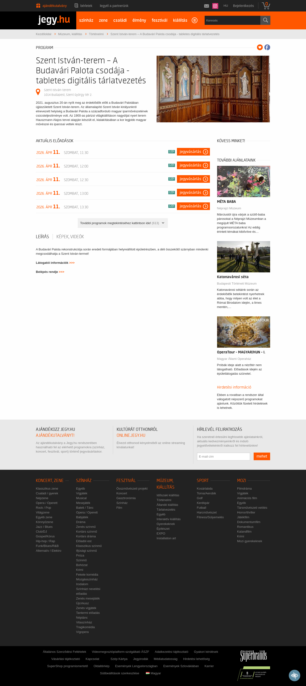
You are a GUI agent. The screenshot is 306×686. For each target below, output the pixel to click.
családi (120, 20)
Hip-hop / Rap (45, 541)
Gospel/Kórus (45, 536)
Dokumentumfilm (249, 522)
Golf (199, 498)
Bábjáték (82, 517)
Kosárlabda (205, 488)
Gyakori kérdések (206, 652)
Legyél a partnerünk (114, 6)
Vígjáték (81, 493)
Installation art (166, 538)
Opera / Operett (46, 503)
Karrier (209, 666)
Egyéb (80, 488)
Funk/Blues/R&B (47, 546)
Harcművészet (207, 512)
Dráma (80, 522)
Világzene (42, 512)
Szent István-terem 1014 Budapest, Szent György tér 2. (68, 92)
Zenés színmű (86, 527)
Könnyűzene (44, 522)
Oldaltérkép (101, 666)
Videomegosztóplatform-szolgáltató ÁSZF (120, 652)
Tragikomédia (85, 627)
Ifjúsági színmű (86, 550)
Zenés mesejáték (88, 598)
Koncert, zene (50, 480)
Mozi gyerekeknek (249, 541)
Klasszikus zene (47, 488)
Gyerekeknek (166, 524)
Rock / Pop (43, 507)
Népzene (42, 498)
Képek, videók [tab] (70, 236)
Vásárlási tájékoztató (65, 659)
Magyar (153, 673)
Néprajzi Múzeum (229, 208)
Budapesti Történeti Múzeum (237, 283)
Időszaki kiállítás (168, 495)
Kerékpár (203, 503)
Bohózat (81, 565)
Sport (203, 480)
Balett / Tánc (84, 507)
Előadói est (83, 541)
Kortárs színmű (86, 531)
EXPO (161, 533)
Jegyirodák (140, 659)
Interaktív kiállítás (168, 519)
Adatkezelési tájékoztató (171, 652)
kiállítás (180, 20)
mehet (262, 456)
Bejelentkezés (243, 6)
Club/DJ (41, 531)
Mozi (241, 480)
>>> (72, 263)
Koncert (121, 493)
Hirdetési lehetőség (196, 659)
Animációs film (247, 498)
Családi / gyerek (47, 493)
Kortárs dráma (86, 536)
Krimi (79, 570)
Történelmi (164, 500)
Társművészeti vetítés (252, 507)
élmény (139, 20)
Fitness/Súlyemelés (210, 517)
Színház (84, 480)
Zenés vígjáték (86, 608)
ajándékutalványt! (55, 435)
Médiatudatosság (165, 659)
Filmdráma (244, 488)
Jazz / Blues (44, 527)
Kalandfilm (244, 531)
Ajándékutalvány (55, 6)
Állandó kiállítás (167, 505)
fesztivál (159, 20)
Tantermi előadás (88, 613)
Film (119, 507)
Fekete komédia (87, 574)
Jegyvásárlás (190, 152)
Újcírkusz (82, 603)
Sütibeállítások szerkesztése (119, 673)
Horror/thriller (246, 512)
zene (103, 20)
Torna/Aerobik (206, 493)
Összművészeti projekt (132, 488)
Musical (81, 498)
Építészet (163, 528)
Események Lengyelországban (136, 666)
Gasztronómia (126, 498)
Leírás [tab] (42, 236)
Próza (80, 555)
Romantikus (245, 527)
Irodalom (82, 584)
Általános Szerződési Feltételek (64, 652)
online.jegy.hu (131, 435)
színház (86, 20)
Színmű (81, 560)
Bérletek (86, 6)
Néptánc (81, 617)
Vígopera (82, 632)
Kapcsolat (92, 659)
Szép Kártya (118, 659)
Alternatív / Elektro (48, 550)
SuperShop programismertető (67, 666)
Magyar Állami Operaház (234, 359)
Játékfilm (243, 517)
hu (226, 5)
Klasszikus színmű (89, 546)
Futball (201, 507)
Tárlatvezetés (166, 509)
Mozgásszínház (87, 579)
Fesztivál (126, 480)
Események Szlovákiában (181, 666)
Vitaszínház (84, 622)
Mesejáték (83, 503)
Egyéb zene (44, 517)
